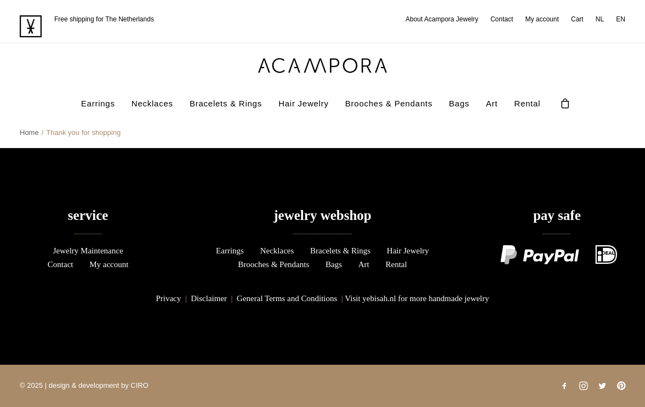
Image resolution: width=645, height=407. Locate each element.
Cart (577, 19)
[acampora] (322, 65)
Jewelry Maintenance (88, 250)
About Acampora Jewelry (442, 19)
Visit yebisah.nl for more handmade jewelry (417, 298)
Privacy (168, 298)
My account (541, 19)
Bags (459, 103)
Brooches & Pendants (388, 103)
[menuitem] (444, 19)
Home (29, 132)
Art (492, 103)
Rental (527, 103)
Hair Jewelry (303, 103)
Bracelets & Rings (226, 103)
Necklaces (152, 103)
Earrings (98, 103)
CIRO (139, 385)
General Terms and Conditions (287, 298)
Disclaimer (209, 298)
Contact (501, 19)
